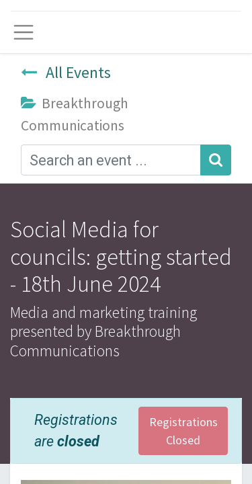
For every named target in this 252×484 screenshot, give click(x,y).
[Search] (215, 160)
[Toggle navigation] (23, 32)
